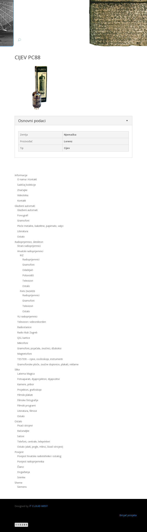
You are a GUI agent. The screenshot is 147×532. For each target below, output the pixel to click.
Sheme (18, 482)
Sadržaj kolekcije (26, 184)
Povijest (19, 452)
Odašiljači (27, 270)
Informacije (21, 175)
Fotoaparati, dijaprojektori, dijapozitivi (38, 379)
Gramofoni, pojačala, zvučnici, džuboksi (39, 348)
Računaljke (23, 430)
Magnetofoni (24, 353)
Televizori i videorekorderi (31, 321)
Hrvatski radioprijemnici (30, 251)
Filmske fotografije (27, 400)
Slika (17, 369)
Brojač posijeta (127, 515)
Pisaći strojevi (25, 425)
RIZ (22, 255)
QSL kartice (23, 337)
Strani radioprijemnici (29, 245)
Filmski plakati (25, 394)
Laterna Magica (26, 373)
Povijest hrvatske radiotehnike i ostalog (39, 456)
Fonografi (22, 215)
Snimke (21, 477)
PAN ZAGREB (27, 291)
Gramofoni (23, 220)
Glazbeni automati (25, 206)
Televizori (27, 280)
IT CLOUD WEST (38, 506)
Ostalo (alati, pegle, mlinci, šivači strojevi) (40, 446)
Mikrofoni (22, 343)
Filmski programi (26, 405)
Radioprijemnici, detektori (29, 242)
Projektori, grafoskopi (29, 389)
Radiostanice (24, 327)
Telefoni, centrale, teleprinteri (33, 441)
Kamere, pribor (25, 384)
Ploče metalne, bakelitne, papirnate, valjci (40, 226)
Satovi (20, 436)
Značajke (22, 190)
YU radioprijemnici (27, 316)
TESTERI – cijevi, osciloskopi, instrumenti (40, 359)
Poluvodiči (28, 275)
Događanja (23, 472)
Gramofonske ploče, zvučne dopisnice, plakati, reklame (48, 364)
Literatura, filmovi (27, 410)
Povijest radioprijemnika (30, 461)
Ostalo (21, 236)
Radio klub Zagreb (27, 332)
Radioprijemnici (30, 259)
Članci (20, 466)
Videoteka (22, 195)
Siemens (22, 486)
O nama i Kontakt (27, 179)
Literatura (22, 231)
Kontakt (21, 200)
